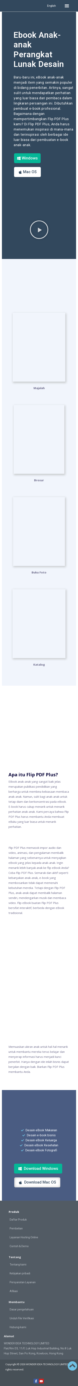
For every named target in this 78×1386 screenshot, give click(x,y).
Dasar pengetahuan (22, 1309)
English (51, 5)
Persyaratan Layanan (23, 1282)
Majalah (39, 388)
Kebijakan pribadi (20, 1273)
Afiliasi (14, 1291)
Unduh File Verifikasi (22, 1318)
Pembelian (16, 1228)
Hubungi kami (18, 1327)
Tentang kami (18, 1264)
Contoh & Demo (19, 1246)
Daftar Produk (18, 1219)
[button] (66, 5)
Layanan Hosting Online (24, 1237)
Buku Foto (39, 572)
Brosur (39, 480)
